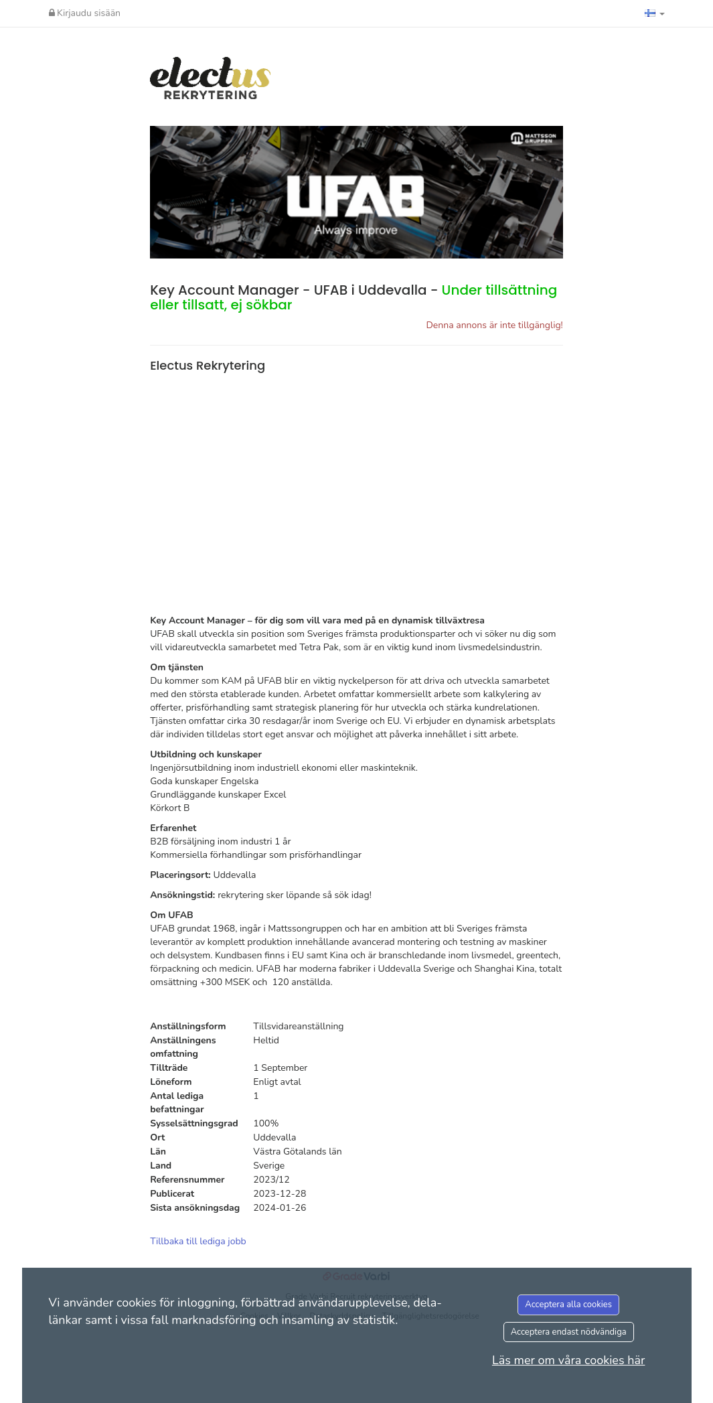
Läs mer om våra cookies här (568, 1360)
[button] (654, 13)
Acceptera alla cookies (568, 1305)
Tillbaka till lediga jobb (198, 1241)
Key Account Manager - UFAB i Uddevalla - (353, 297)
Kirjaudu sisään (85, 13)
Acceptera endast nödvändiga (569, 1332)
